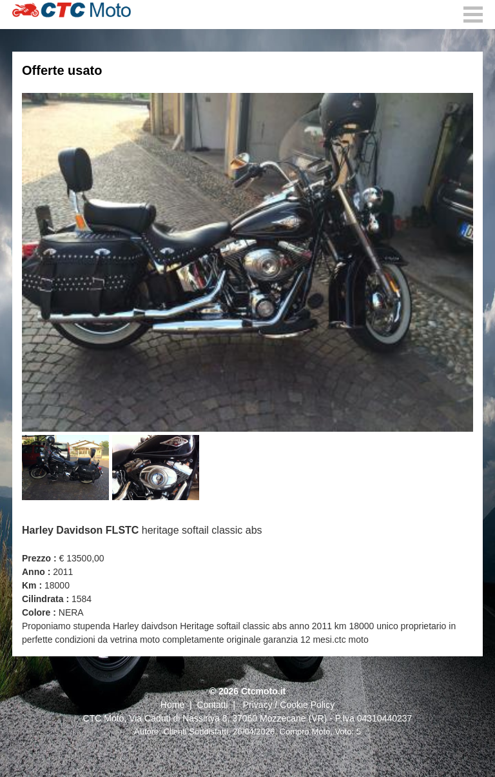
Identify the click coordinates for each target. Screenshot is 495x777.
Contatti (212, 705)
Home (172, 705)
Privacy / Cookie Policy (289, 705)
